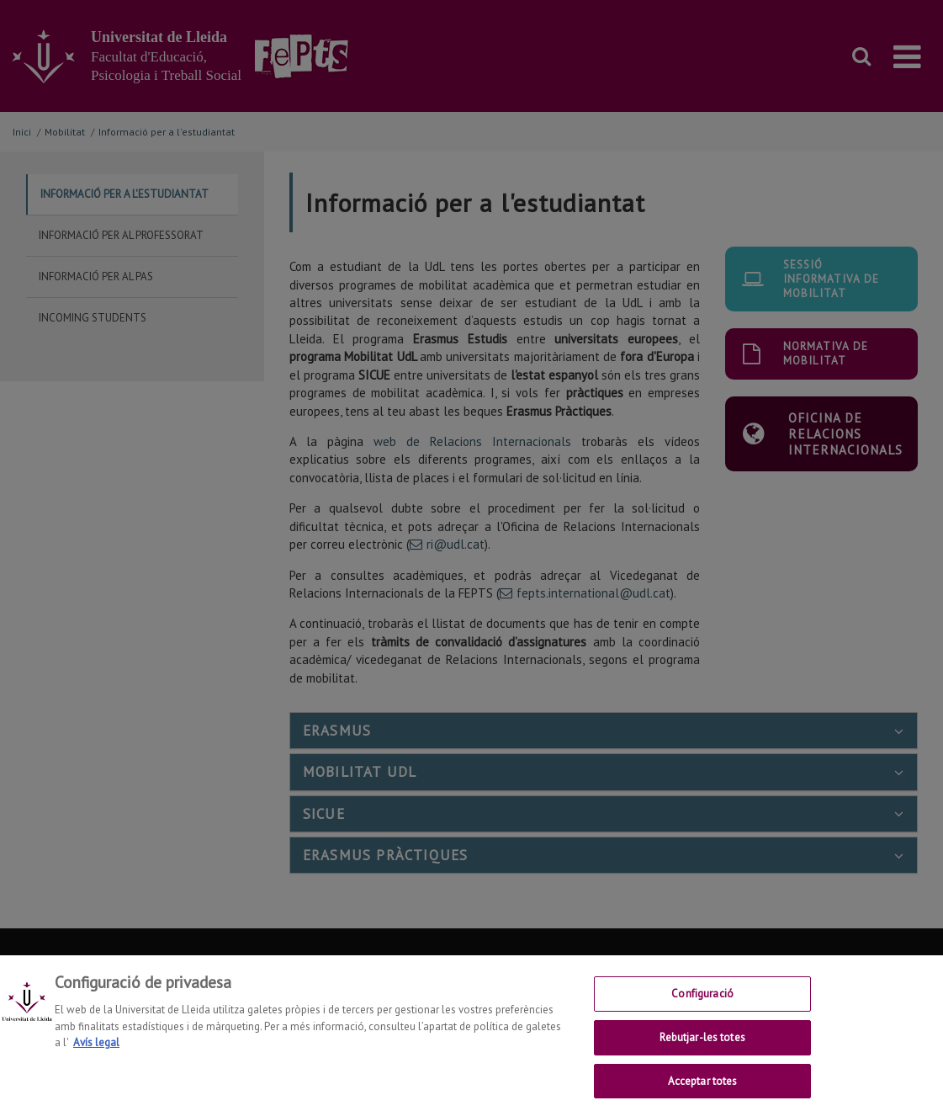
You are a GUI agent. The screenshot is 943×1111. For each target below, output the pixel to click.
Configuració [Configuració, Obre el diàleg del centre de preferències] (702, 1004)
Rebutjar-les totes (702, 1047)
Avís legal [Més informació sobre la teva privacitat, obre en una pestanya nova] (96, 1052)
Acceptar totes (703, 1090)
